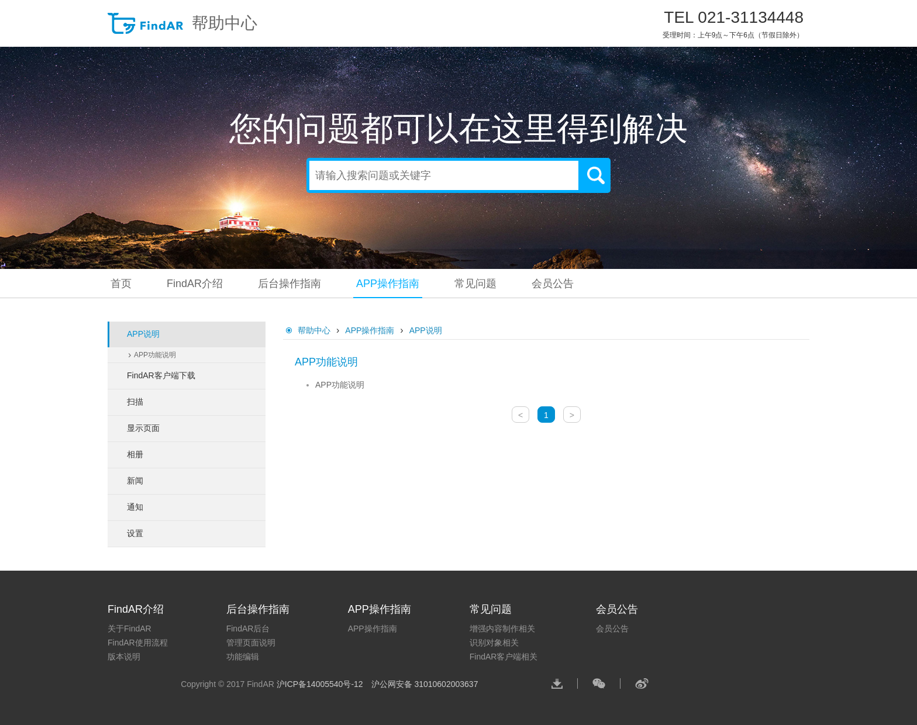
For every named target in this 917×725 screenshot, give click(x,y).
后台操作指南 (289, 283)
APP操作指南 (387, 283)
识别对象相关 (494, 642)
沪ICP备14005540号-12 (321, 684)
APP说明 (425, 330)
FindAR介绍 (195, 283)
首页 (121, 283)
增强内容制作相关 (502, 628)
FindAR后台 (248, 628)
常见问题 (475, 283)
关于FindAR (129, 628)
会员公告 (553, 283)
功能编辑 (242, 656)
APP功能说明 (155, 355)
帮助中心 (182, 23)
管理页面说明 (250, 642)
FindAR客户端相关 (504, 656)
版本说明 (124, 656)
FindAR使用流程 (138, 642)
